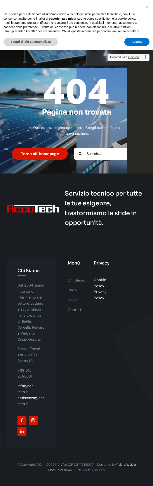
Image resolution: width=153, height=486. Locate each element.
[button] (147, 6)
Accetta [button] (137, 41)
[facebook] (21, 420)
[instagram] (33, 420)
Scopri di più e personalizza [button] (30, 41)
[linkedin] (21, 431)
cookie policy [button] (126, 18)
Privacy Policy (100, 295)
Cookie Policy (100, 283)
